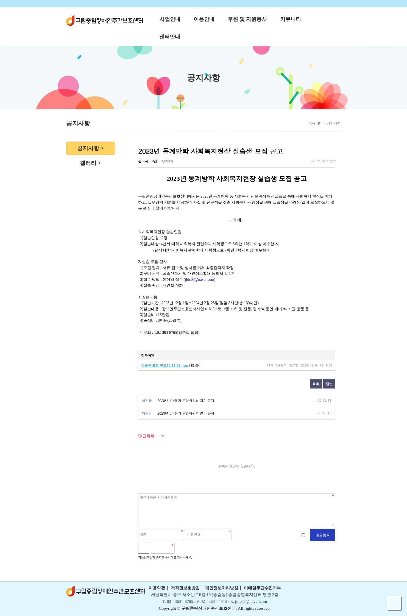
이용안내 (204, 19)
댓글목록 (146, 436)
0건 (154, 161)
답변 (329, 383)
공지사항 (88, 148)
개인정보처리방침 (221, 588)
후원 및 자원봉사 (247, 19)
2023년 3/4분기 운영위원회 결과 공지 (185, 413)
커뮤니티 (290, 19)
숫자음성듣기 (181, 548)
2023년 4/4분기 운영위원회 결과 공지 (185, 400)
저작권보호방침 (185, 588)
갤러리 (88, 163)
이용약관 (157, 588)
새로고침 (193, 548)
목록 (316, 383)
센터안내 (169, 37)
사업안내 (170, 19)
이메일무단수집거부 (262, 588)
